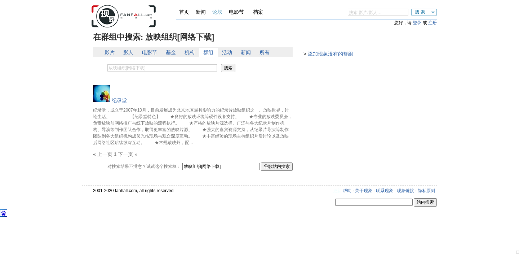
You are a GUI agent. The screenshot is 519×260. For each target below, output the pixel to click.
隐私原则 (426, 190)
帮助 (347, 190)
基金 (171, 52)
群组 (208, 52)
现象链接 (405, 190)
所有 (265, 52)
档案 (258, 12)
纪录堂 (119, 100)
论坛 (217, 12)
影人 (128, 52)
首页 (184, 12)
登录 (417, 22)
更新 (337, 190)
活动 (227, 52)
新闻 (201, 12)
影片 (110, 52)
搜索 (420, 11)
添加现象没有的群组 (330, 54)
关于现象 (363, 190)
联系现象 (384, 190)
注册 (432, 22)
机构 (190, 52)
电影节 (236, 12)
